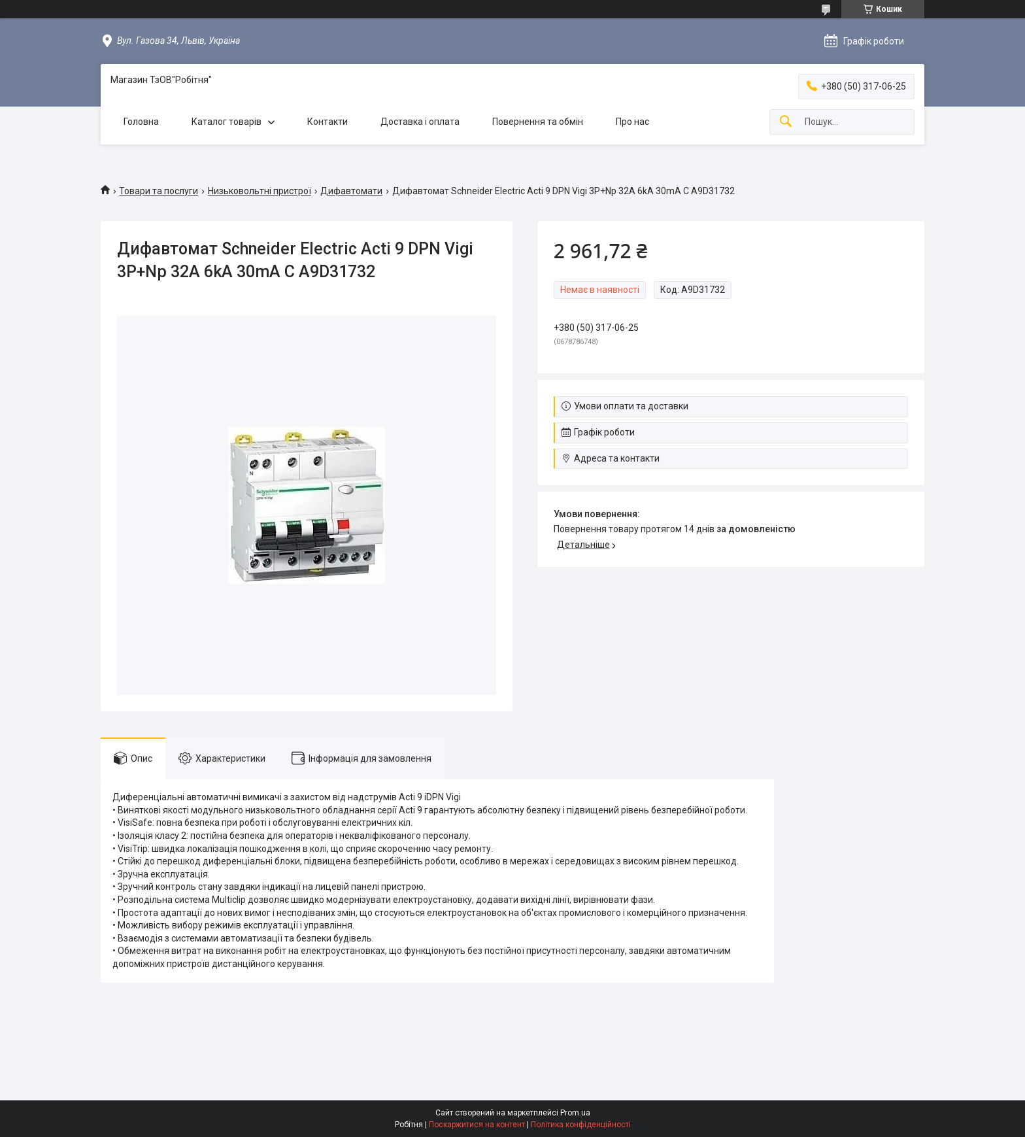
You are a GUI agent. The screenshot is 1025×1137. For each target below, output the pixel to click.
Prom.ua (575, 1112)
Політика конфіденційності (581, 1124)
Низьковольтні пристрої (259, 191)
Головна (141, 121)
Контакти (327, 121)
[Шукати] (786, 122)
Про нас (632, 121)
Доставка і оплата (420, 121)
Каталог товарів (226, 121)
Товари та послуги (158, 191)
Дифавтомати (351, 191)
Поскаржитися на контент (477, 1124)
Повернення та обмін (537, 121)
